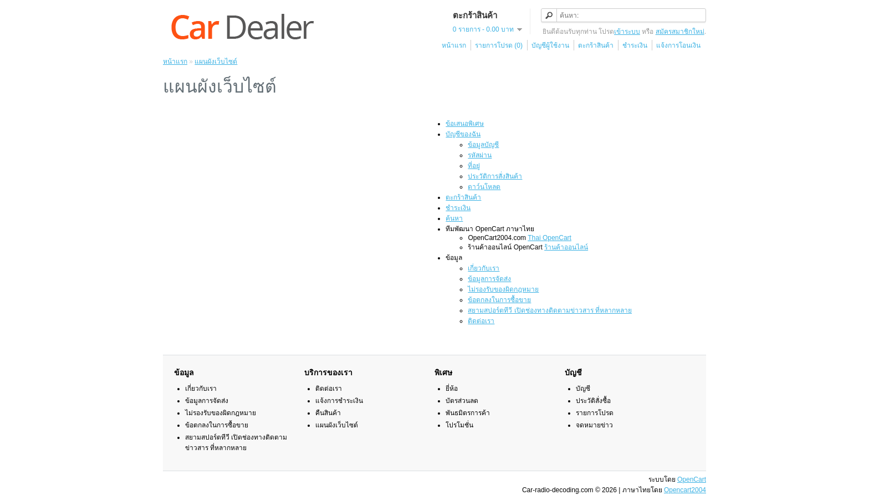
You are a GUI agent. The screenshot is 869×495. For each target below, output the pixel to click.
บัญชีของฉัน (463, 134)
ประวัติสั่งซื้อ (593, 401)
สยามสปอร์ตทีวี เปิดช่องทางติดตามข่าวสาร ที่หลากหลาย (550, 310)
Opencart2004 (685, 490)
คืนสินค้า (328, 413)
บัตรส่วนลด (462, 401)
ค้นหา (454, 218)
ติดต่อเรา (481, 321)
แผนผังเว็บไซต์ (216, 61)
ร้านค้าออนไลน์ (566, 247)
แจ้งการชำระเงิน (339, 401)
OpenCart (691, 479)
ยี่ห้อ (452, 388)
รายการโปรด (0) (499, 45)
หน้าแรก (454, 45)
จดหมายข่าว (594, 425)
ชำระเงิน (634, 45)
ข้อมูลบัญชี (483, 145)
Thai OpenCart (549, 238)
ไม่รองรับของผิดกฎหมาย (503, 289)
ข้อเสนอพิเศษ (465, 123)
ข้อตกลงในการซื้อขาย (499, 300)
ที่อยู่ (474, 166)
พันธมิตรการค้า (468, 413)
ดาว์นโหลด (484, 187)
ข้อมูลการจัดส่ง (489, 279)
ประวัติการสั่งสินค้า (495, 176)
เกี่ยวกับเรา (483, 268)
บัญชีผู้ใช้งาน (550, 45)
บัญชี (583, 388)
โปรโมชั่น (459, 425)
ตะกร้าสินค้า (596, 45)
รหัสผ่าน (480, 155)
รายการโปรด (595, 413)
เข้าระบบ (627, 31)
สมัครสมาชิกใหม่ (680, 31)
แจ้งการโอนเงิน (678, 45)
